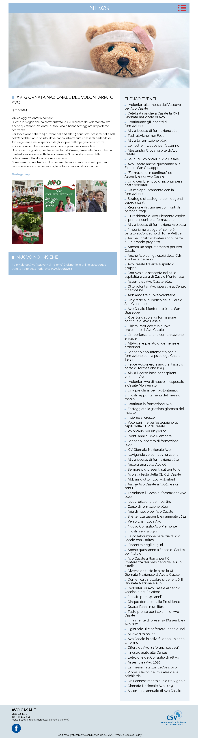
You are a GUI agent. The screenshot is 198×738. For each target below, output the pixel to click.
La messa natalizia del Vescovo (152, 667)
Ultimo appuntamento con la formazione (149, 192)
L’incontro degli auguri (145, 545)
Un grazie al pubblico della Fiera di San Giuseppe (154, 302)
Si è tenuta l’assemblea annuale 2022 (157, 516)
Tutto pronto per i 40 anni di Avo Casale (152, 613)
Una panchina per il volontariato (153, 390)
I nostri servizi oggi (142, 531)
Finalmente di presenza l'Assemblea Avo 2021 (155, 622)
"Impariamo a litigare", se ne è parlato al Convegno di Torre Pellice (153, 231)
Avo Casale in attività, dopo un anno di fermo (155, 640)
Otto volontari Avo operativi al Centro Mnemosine (155, 288)
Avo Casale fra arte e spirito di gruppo (150, 266)
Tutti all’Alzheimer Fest (146, 136)
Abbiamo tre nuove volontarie (151, 295)
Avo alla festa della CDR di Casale (154, 474)
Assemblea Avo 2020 (144, 662)
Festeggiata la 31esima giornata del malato (154, 411)
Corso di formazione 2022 (148, 506)
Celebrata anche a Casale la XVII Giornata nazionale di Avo (152, 115)
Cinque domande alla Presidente (154, 602)
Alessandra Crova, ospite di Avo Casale (151, 152)
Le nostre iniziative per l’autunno (153, 145)
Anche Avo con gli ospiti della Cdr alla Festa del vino (153, 257)
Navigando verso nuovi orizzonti (153, 455)
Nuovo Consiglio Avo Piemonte (152, 526)
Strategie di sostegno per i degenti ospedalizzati (154, 200)
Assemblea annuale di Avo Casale (154, 691)
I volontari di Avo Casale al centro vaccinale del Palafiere (152, 590)
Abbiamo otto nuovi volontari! (151, 479)
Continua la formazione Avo (150, 404)
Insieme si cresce (141, 417)
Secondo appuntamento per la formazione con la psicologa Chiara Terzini (152, 355)
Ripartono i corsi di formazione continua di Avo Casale (150, 319)
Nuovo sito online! (142, 634)
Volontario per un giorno (147, 431)
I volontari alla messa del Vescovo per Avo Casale (153, 106)
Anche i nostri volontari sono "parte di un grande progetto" (154, 240)
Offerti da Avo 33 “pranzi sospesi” (153, 647)
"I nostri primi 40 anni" (145, 597)
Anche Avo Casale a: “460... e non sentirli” (152, 486)
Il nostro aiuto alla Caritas (147, 652)
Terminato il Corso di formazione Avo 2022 (155, 495)
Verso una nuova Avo (144, 521)
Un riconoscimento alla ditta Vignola (156, 681)
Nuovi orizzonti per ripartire (149, 502)
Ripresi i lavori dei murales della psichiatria (151, 674)
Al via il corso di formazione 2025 (153, 131)
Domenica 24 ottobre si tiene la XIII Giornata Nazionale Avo (154, 581)
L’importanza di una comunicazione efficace (154, 336)
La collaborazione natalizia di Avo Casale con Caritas (152, 538)
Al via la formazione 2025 (147, 140)
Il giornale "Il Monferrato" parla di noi (156, 629)
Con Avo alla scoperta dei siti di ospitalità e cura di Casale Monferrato (154, 275)
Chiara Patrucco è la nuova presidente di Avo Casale (147, 328)
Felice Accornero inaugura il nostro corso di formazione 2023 (154, 366)
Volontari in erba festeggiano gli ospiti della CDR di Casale (152, 424)
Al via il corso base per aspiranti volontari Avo (151, 375)
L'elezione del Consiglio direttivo (153, 657)
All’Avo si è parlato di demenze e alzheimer (152, 345)
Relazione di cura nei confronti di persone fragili (152, 209)
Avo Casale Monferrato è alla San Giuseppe (152, 310)
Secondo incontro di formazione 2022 (152, 443)
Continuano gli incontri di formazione (146, 124)
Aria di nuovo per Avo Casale (150, 511)
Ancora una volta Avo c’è (147, 464)
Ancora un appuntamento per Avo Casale (153, 249)
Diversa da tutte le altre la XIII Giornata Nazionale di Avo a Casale (152, 572)
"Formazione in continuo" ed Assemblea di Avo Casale (148, 174)
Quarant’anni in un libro (146, 607)
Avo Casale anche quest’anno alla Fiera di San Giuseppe (153, 166)
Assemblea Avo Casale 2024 (150, 281)
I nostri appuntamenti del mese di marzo (153, 397)
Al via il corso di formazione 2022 (153, 459)
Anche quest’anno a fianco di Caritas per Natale (155, 551)
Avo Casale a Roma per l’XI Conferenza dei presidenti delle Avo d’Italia (153, 562)
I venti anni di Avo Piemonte (150, 436)
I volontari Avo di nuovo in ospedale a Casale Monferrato (154, 383)
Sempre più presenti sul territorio (154, 469)
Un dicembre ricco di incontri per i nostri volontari (153, 183)
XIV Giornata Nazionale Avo (149, 450)
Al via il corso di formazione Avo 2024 (157, 225)
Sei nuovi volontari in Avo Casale (153, 159)
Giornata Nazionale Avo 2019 (150, 686)
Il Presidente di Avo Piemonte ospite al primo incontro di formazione (155, 218)
